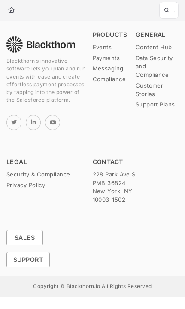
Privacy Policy (25, 185)
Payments (106, 58)
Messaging (108, 68)
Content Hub (154, 47)
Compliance (109, 79)
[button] (169, 10)
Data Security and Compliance (154, 66)
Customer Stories (150, 89)
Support (28, 259)
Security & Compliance (38, 174)
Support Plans (155, 104)
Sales (25, 237)
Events (102, 47)
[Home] (11, 10)
